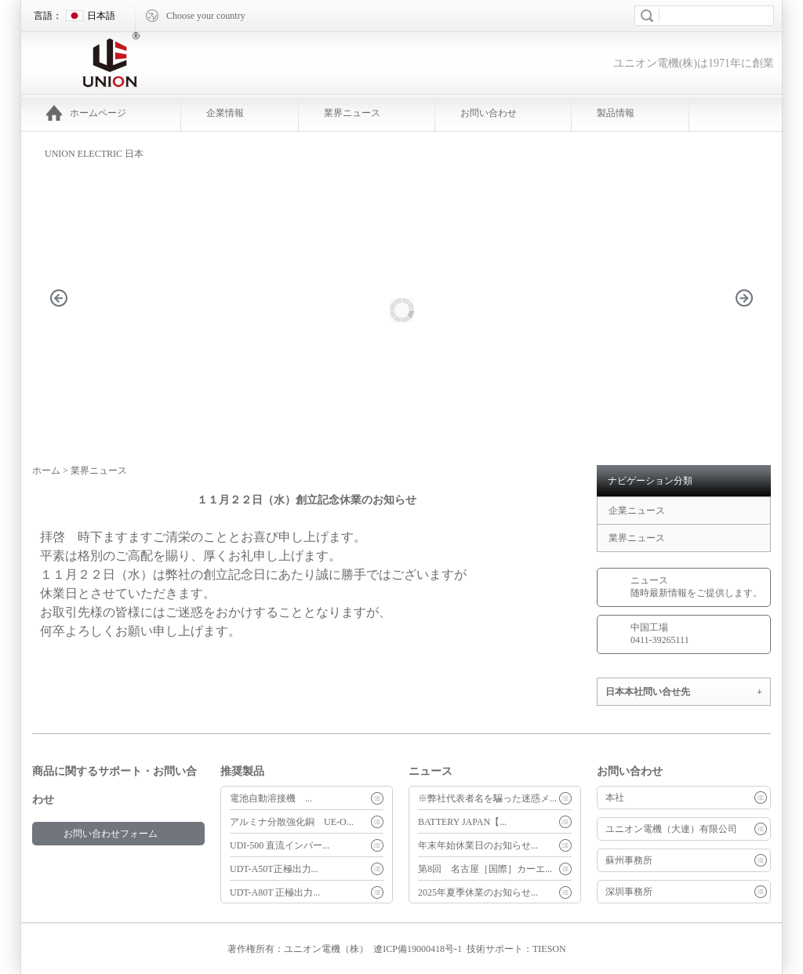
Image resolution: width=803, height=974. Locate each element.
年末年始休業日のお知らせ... (478, 845)
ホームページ (86, 113)
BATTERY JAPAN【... (462, 821)
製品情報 (615, 112)
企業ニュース (637, 510)
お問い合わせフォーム (111, 833)
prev (67, 322)
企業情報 (225, 112)
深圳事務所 (628, 891)
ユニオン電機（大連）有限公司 (671, 828)
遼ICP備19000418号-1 (417, 948)
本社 (614, 797)
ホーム (46, 470)
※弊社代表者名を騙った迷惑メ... (487, 798)
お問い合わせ (488, 112)
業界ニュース (352, 112)
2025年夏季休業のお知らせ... (478, 892)
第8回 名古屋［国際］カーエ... (485, 868)
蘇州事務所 (628, 860)
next (753, 322)
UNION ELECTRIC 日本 (94, 153)
